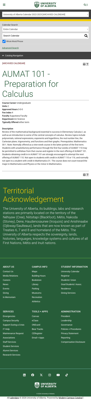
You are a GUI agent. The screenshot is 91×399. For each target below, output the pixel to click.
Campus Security (11, 320)
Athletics (36, 301)
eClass (35, 320)
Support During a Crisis (13, 325)
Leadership (66, 320)
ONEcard (36, 325)
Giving (6, 293)
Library (35, 284)
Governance (66, 325)
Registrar (65, 275)
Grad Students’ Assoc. (71, 284)
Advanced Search (10, 48)
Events (6, 288)
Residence (66, 288)
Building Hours (39, 275)
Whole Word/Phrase (14, 41)
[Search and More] (85, 4)
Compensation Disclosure (73, 342)
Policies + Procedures (71, 329)
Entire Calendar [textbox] (10, 29)
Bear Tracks (37, 329)
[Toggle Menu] (5, 5)
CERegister (37, 333)
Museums (36, 293)
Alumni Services (10, 350)
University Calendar (70, 271)
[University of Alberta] (45, 5)
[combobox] (45, 14)
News (5, 284)
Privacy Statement (69, 333)
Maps (34, 271)
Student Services (11, 346)
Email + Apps (38, 337)
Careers (6, 280)
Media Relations (10, 275)
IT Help (6, 329)
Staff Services (9, 342)
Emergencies (9, 316)
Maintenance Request (13, 333)
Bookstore (36, 280)
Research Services (11, 355)
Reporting (65, 337)
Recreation (37, 297)
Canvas (35, 316)
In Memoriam (9, 297)
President (65, 316)
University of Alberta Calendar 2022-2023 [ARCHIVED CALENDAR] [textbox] (34, 14)
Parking (35, 288)
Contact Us (8, 271)
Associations (9, 337)
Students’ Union (68, 280)
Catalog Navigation (14, 55)
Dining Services (68, 293)
